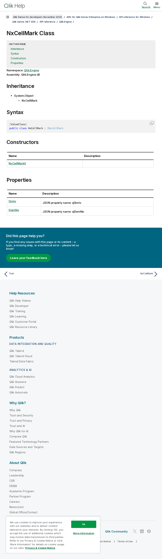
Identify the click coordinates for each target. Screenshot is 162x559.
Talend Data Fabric (21, 361)
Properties (17, 63)
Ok (83, 524)
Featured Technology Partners (29, 441)
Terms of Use (125, 541)
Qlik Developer (19, 305)
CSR (12, 480)
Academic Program (21, 491)
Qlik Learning (17, 316)
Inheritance (17, 48)
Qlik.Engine (65, 21)
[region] (53, 534)
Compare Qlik (18, 436)
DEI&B (13, 486)
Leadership (16, 475)
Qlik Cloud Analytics (22, 376)
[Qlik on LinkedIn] (142, 531)
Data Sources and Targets (26, 447)
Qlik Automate (18, 392)
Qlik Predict (16, 387)
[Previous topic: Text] (41, 274)
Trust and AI (17, 425)
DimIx (12, 201)
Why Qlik (15, 410)
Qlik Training (17, 311)
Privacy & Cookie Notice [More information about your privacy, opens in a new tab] (40, 547)
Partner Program (20, 496)
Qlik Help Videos (20, 300)
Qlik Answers (17, 381)
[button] (152, 123)
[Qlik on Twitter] (135, 531)
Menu (157, 7)
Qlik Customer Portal (22, 321)
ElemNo (14, 210)
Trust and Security (21, 415)
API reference (47, 21)
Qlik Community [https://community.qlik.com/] (116, 531)
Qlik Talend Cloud (20, 356)
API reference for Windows (134, 16)
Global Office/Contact (23, 512)
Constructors (18, 58)
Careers (14, 501)
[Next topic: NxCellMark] (121, 274)
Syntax (15, 53)
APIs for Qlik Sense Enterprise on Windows (90, 16)
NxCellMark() (17, 163)
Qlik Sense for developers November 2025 (37, 16)
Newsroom (16, 507)
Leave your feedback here (28, 258)
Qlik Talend (16, 350)
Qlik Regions (17, 452)
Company (15, 470)
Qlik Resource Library (23, 327)
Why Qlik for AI (18, 431)
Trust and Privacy (20, 420)
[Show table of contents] (7, 17)
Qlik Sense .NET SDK (24, 21)
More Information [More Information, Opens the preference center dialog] (83, 533)
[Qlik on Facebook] (149, 531)
